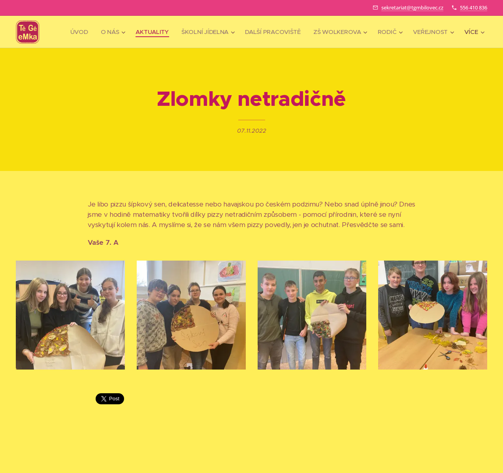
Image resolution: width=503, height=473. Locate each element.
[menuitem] (126, 32)
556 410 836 (473, 7)
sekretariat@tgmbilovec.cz (412, 7)
